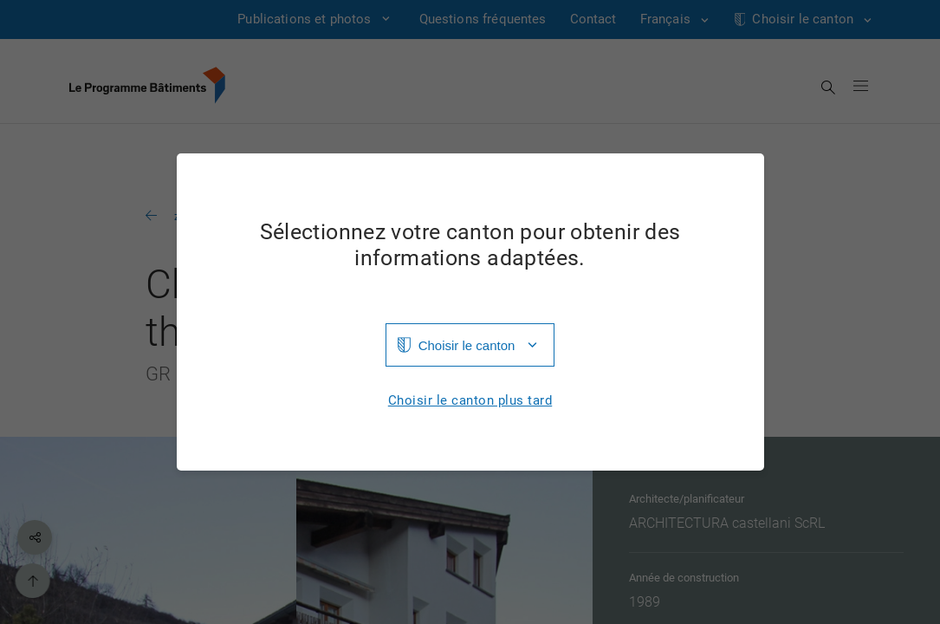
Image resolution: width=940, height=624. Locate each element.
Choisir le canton (466, 345)
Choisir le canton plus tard (470, 400)
